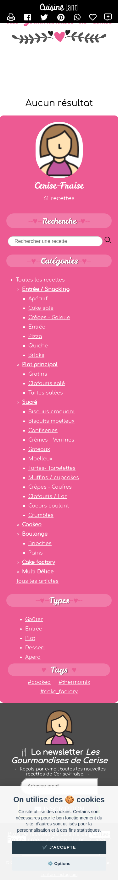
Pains (35, 553)
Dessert (35, 648)
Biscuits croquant (51, 412)
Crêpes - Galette (49, 317)
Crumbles (40, 515)
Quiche (38, 346)
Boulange (35, 534)
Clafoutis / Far (47, 496)
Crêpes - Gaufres (50, 487)
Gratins (37, 374)
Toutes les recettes (40, 280)
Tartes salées (45, 393)
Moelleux (40, 459)
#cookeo (39, 682)
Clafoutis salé (46, 383)
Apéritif (38, 299)
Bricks (36, 355)
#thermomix (74, 682)
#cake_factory (59, 692)
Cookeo (32, 525)
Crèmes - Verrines (51, 440)
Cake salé (40, 308)
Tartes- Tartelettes (52, 468)
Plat (30, 638)
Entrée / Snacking (46, 289)
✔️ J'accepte (59, 847)
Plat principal (40, 365)
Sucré (29, 402)
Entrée (36, 327)
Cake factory (38, 562)
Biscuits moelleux (51, 421)
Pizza (35, 336)
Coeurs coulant (48, 506)
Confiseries (43, 430)
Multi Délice (37, 572)
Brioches (40, 543)
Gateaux (39, 449)
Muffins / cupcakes (53, 477)
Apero (33, 657)
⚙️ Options (59, 863)
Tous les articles (37, 581)
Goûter (34, 619)
